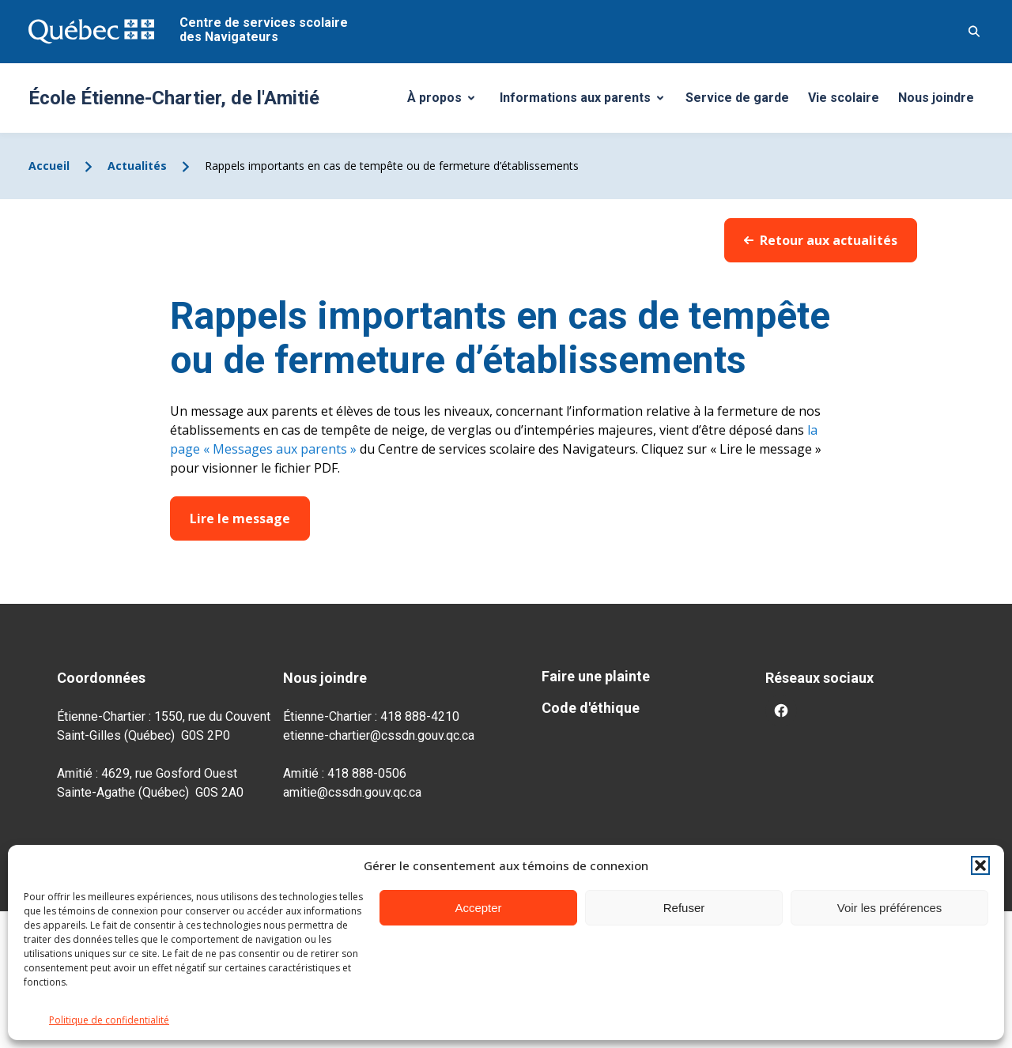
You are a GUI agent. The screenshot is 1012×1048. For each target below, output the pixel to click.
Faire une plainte (596, 676)
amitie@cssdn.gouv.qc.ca (352, 792)
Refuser (684, 907)
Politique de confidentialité (109, 1020)
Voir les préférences (889, 907)
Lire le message (240, 518)
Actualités (137, 165)
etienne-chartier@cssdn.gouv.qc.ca (378, 735)
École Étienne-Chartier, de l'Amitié (173, 98)
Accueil (49, 165)
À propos (446, 102)
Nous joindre (936, 97)
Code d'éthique (591, 707)
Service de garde (737, 97)
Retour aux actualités (820, 240)
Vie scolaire (843, 97)
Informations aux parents (585, 102)
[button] (980, 865)
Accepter (478, 907)
